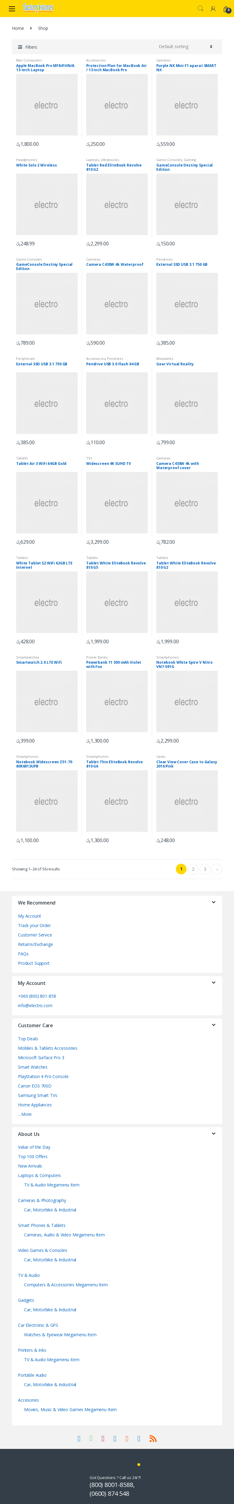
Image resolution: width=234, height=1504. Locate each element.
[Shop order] (184, 46)
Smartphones (167, 657)
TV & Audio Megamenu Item (52, 1185)
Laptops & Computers (39, 1175)
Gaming (190, 159)
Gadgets (26, 1300)
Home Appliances (35, 1105)
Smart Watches (33, 1067)
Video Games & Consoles (42, 1250)
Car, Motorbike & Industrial (50, 1210)
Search (200, 8)
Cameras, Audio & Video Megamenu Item (64, 1235)
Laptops (92, 159)
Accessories (95, 60)
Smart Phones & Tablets (42, 1225)
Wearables (164, 358)
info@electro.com (35, 1005)
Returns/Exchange (35, 944)
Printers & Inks (32, 1350)
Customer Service (35, 935)
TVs (89, 458)
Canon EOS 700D (34, 1086)
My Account (29, 916)
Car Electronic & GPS (38, 1325)
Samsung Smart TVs (37, 1095)
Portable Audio (32, 1375)
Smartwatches (27, 657)
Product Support (34, 963)
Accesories (28, 1400)
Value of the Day (34, 1147)
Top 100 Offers (33, 1156)
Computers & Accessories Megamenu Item (66, 1285)
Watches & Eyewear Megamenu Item (60, 1334)
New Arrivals (30, 1166)
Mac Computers (29, 60)
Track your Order (34, 925)
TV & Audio (29, 1275)
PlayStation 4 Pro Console (43, 1076)
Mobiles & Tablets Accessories (47, 1048)
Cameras (163, 60)
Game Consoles (169, 159)
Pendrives (164, 259)
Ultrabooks (110, 159)
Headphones (26, 159)
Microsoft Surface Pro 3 (41, 1057)
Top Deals (28, 1039)
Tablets (22, 458)
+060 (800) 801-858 (37, 996)
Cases (160, 756)
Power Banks (96, 657)
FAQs (23, 954)
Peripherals (25, 358)
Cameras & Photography (42, 1200)
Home (18, 28)
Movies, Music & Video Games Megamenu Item (70, 1409)
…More (25, 1114)
